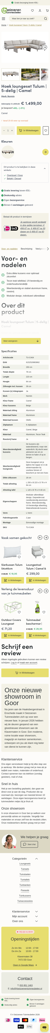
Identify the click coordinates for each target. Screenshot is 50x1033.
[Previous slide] (40, 537)
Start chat (29, 844)
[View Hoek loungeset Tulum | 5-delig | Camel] (30, 74)
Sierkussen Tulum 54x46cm (12, 566)
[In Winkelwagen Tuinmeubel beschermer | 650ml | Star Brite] (37, 635)
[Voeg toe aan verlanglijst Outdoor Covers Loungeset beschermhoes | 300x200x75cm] (19, 612)
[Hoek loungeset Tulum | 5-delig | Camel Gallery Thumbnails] (25, 74)
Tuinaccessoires (25, 901)
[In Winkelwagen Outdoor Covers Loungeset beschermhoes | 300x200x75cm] (12, 635)
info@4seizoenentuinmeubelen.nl (26, 988)
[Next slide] (45, 152)
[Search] (45, 18)
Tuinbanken (25, 885)
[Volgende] (45, 47)
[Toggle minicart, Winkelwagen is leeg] (47, 10)
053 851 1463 (26, 985)
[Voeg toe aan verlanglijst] (46, 130)
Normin (11, 96)
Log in (14, 662)
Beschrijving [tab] (26, 249)
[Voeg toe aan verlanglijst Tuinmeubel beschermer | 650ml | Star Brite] (44, 612)
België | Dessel (14, 178)
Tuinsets (25, 869)
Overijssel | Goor (15, 175)
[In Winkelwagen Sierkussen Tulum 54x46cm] (12, 580)
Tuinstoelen (24, 874)
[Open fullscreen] (25, 47)
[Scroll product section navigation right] (46, 249)
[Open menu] (3, 19)
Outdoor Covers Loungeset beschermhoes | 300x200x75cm (11, 621)
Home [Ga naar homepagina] (3, 25)
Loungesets (25, 864)
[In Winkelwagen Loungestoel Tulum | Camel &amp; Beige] (37, 580)
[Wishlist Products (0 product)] (32, 10)
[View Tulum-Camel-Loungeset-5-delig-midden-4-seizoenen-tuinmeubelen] (10, 74)
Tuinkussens (25, 896)
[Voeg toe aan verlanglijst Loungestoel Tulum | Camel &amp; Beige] (44, 557)
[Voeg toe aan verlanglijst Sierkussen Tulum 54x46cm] (19, 557)
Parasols (25, 890)
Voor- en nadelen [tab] (9, 249)
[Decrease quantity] (4, 130)
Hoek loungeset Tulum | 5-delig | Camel (25, 25)
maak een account (28, 662)
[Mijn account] (40, 10)
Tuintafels (25, 880)
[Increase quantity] (12, 130)
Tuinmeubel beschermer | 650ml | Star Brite (36, 621)
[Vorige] (5, 47)
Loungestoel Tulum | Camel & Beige (36, 566)
